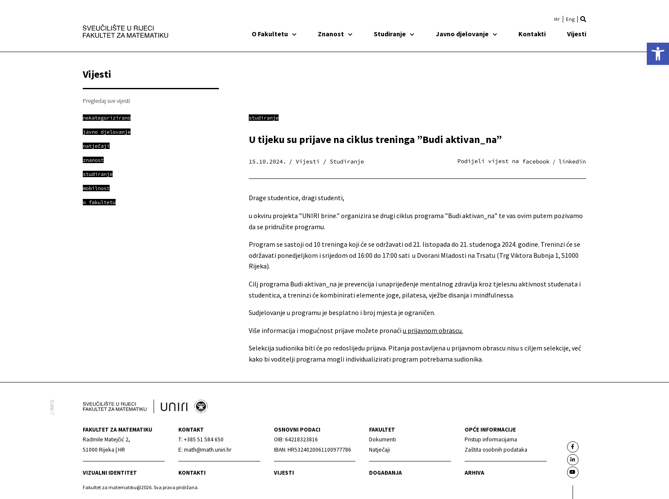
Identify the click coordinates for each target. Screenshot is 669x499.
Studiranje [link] (394, 33)
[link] (658, 54)
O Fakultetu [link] (274, 33)
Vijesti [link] (576, 33)
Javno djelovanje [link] (466, 33)
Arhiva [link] (474, 472)
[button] (583, 19)
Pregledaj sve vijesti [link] (106, 101)
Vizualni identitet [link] (110, 472)
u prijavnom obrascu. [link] (433, 330)
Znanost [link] (335, 33)
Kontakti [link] (532, 33)
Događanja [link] (385, 472)
